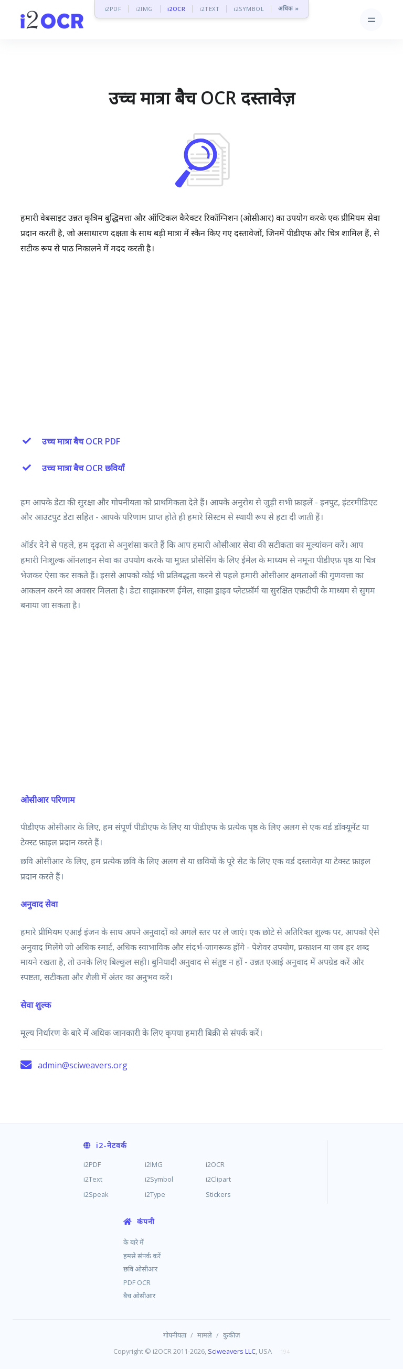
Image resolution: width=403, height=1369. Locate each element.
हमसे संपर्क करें (142, 1255)
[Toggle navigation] (371, 19)
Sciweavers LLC (232, 1351)
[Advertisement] (201, 342)
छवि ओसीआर (140, 1269)
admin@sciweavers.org (83, 1065)
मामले (204, 1335)
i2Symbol (159, 1179)
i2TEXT (209, 9)
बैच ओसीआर (139, 1295)
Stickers (218, 1194)
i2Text (92, 1179)
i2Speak (96, 1194)
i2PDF (113, 9)
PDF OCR (137, 1282)
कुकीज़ (231, 1335)
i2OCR (176, 9)
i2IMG (144, 9)
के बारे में (133, 1242)
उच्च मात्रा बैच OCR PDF (81, 441)
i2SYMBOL (249, 9)
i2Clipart (218, 1179)
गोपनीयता (174, 1335)
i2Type (155, 1194)
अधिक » (288, 8)
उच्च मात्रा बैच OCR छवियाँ (83, 468)
